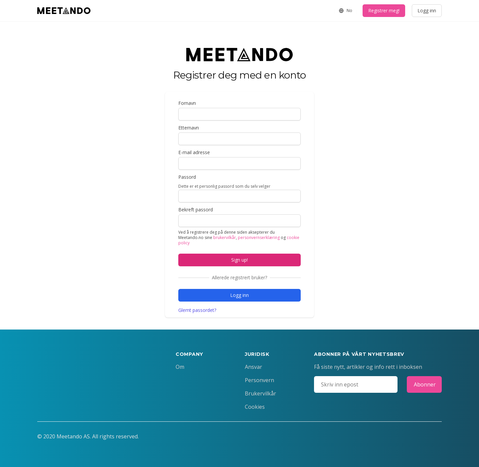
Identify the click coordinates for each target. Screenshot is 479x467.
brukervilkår (224, 237)
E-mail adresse (194, 152)
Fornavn (187, 103)
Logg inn (426, 10)
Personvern (259, 380)
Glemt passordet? (197, 310)
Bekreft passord (195, 209)
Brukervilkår (260, 393)
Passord (187, 177)
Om (180, 366)
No (345, 10)
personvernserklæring (259, 237)
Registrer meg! (383, 10)
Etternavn (188, 127)
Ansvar (253, 366)
